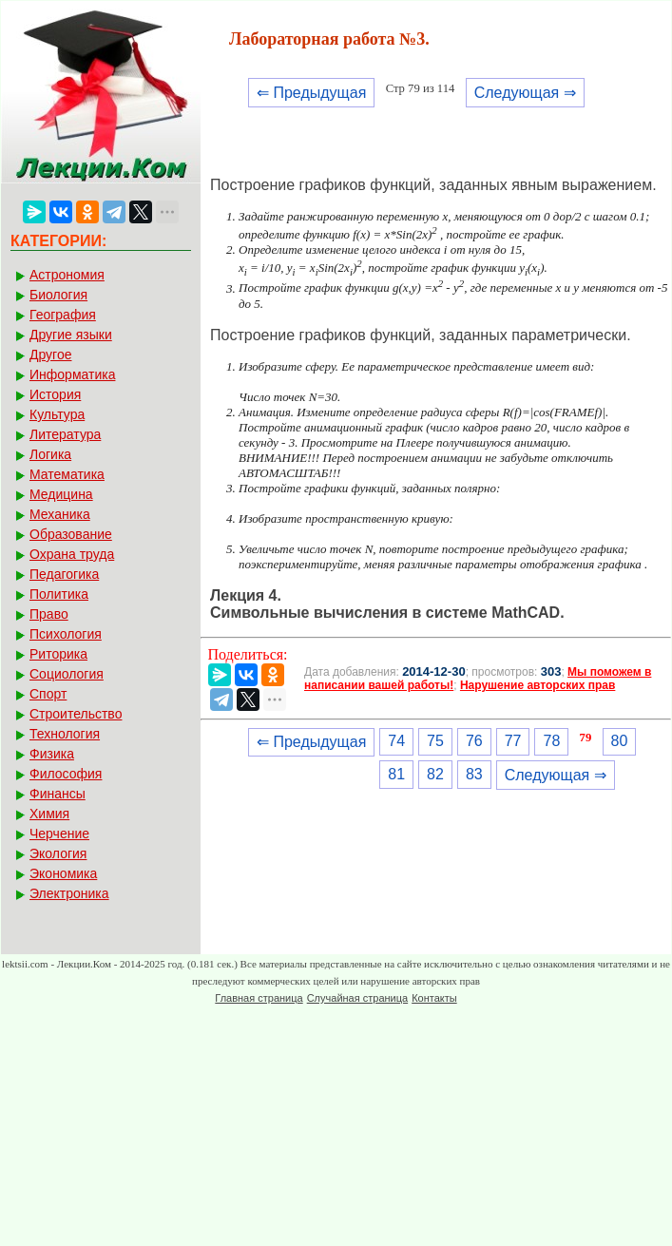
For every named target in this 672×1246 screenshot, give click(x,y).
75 (435, 741)
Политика (58, 594)
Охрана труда (71, 554)
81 (396, 774)
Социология (66, 673)
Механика (59, 514)
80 (619, 741)
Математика (67, 474)
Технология (64, 733)
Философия (65, 773)
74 (396, 741)
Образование (70, 534)
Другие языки (70, 334)
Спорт (48, 693)
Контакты (434, 998)
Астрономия (67, 274)
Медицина (61, 494)
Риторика (58, 653)
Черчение (59, 833)
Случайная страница (357, 998)
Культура (57, 414)
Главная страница (258, 998)
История (55, 394)
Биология (58, 294)
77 (513, 741)
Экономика (63, 873)
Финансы (57, 793)
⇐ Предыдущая (311, 93)
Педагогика (64, 574)
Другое (50, 354)
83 (474, 774)
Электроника (69, 893)
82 (435, 774)
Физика (51, 753)
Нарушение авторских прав (537, 685)
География (62, 314)
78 (551, 741)
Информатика (72, 374)
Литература (65, 434)
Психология (65, 634)
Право (48, 614)
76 (474, 741)
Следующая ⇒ (525, 93)
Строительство (75, 713)
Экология (57, 853)
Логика (50, 454)
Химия (49, 813)
